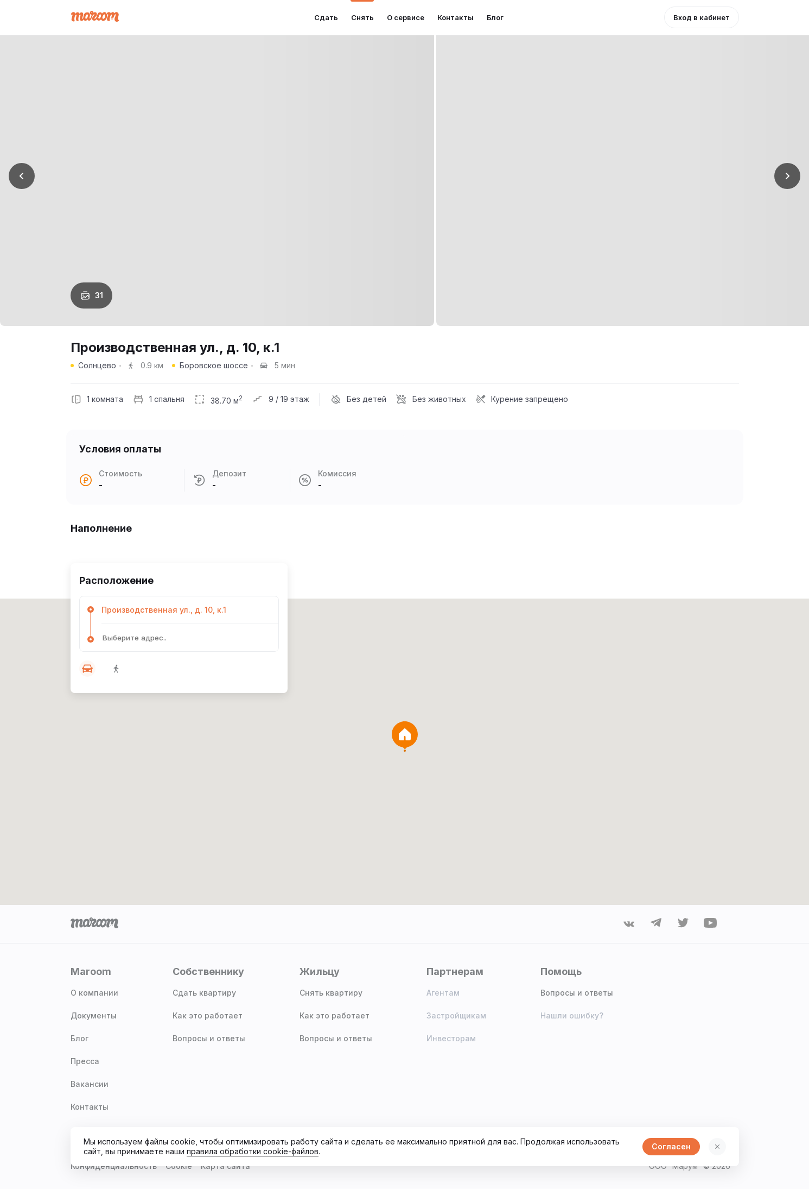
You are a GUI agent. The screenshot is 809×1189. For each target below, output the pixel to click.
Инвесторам (451, 1038)
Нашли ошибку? (571, 1015)
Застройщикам (456, 1015)
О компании (94, 992)
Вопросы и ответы (209, 1038)
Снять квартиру (331, 992)
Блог (79, 1038)
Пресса (85, 1061)
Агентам (443, 992)
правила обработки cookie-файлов (252, 1151)
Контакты (90, 1106)
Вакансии (90, 1084)
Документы (94, 1015)
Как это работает (208, 1015)
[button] (701, 17)
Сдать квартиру (204, 992)
